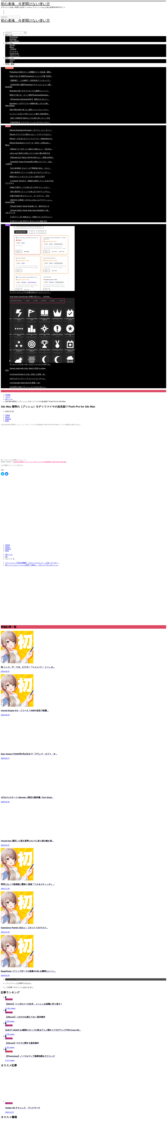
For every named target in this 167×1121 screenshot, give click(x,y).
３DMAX (13, 49)
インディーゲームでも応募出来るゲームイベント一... (88, 259)
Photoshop (14, 37)
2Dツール (9, 35)
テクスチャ (14, 51)
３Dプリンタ (15, 56)
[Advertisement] (26, 26)
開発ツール (9, 58)
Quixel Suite (14, 54)
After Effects (14, 41)
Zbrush (12, 45)
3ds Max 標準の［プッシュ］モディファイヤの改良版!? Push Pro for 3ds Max (39, 462)
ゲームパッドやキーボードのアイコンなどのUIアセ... (88, 331)
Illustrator (13, 39)
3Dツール (9, 43)
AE (6, 557)
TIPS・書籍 (9, 64)
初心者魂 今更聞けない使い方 (25, 4)
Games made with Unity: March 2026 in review (88, 367)
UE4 (11, 62)
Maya (12, 47)
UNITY (12, 60)
